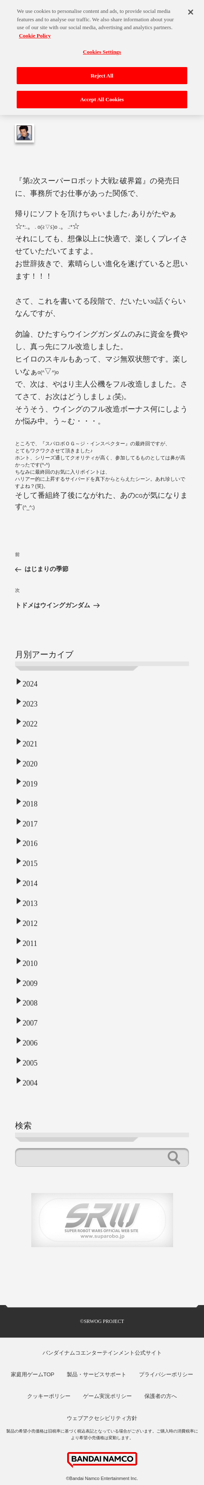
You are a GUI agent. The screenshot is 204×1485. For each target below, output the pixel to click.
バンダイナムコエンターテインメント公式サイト (102, 1353)
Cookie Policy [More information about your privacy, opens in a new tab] (34, 32)
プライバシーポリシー (166, 1374)
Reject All (102, 72)
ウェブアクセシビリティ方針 (102, 1418)
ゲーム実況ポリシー (107, 1396)
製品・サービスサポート (96, 1374)
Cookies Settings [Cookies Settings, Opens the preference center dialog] (102, 48)
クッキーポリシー (49, 1396)
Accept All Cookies (102, 96)
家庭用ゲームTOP (33, 1374)
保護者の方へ (160, 1396)
